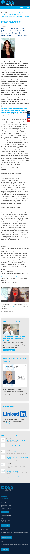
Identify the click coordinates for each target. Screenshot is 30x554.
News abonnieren (6, 537)
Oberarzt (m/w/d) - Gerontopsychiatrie (16, 465)
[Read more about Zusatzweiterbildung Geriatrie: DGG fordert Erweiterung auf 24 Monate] (11, 329)
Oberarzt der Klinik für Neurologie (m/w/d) (17, 452)
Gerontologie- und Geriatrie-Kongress (11, 277)
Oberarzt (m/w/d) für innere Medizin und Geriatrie (17, 458)
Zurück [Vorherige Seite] (21, 315)
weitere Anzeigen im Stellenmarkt (10, 477)
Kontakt (27, 7)
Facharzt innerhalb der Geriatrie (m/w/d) (17, 440)
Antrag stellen (5, 525)
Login (21, 7)
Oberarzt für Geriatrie (12, 471)
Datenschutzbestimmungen (10, 306)
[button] (28, 3)
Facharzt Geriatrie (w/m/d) (13, 445)
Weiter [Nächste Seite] (26, 315)
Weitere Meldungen (9, 350)
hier (25, 395)
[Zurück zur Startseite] (7, 3)
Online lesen (5, 549)
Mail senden (5, 512)
